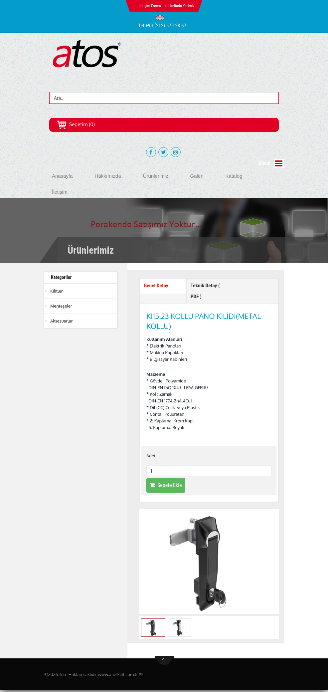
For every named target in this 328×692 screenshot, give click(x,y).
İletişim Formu (149, 6)
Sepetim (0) (76, 124)
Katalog (234, 176)
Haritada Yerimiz (181, 6)
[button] (161, 17)
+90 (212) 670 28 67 (166, 25)
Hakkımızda (108, 176)
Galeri (197, 176)
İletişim (60, 192)
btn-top (164, 662)
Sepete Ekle (166, 487)
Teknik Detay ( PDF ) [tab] (206, 292)
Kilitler (56, 291)
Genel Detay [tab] (156, 286)
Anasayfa (62, 176)
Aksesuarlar (61, 321)
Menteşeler (61, 306)
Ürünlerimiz (155, 176)
